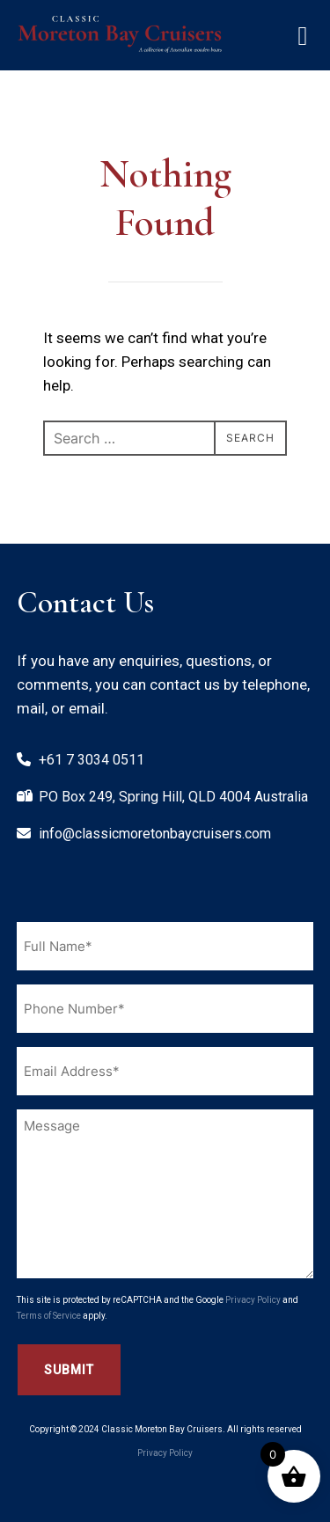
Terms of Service (49, 1316)
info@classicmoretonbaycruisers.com (155, 833)
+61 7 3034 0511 (91, 759)
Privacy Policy (253, 1300)
